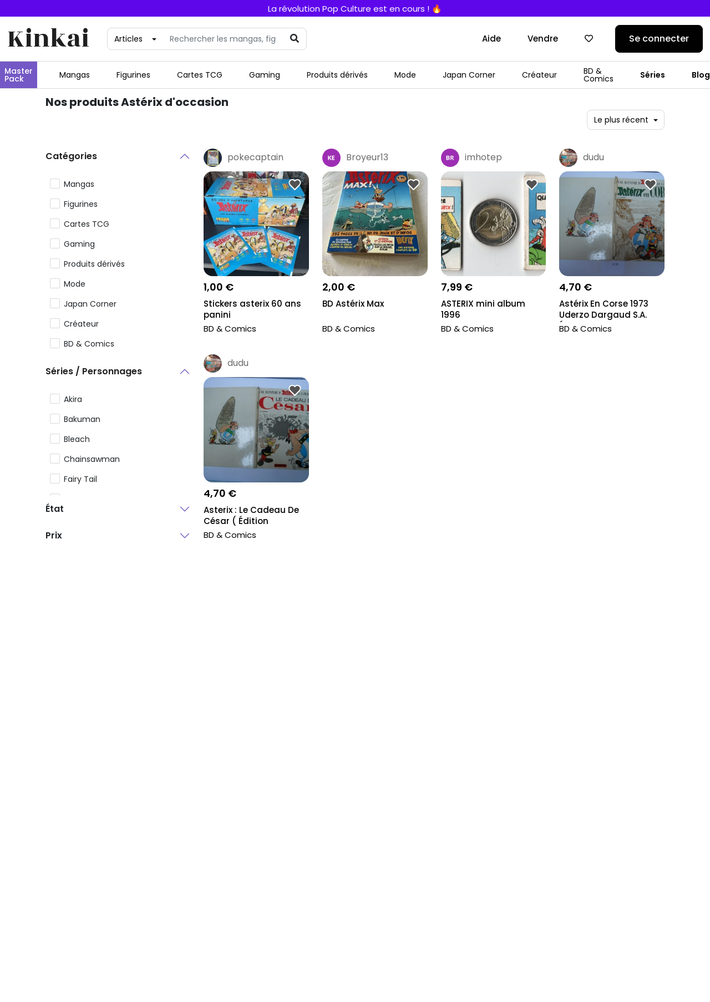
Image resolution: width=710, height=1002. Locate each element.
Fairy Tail (80, 479)
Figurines (133, 74)
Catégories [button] (71, 156)
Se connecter (659, 38)
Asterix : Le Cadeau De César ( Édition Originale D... (251, 516)
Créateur (539, 74)
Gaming (264, 74)
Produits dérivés (337, 74)
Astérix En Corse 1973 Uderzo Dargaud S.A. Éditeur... (603, 310)
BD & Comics (598, 74)
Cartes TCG (199, 74)
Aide (491, 38)
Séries (652, 74)
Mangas (74, 74)
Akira (73, 399)
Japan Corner (469, 74)
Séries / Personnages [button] (93, 371)
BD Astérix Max (353, 303)
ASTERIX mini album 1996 (483, 309)
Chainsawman (92, 459)
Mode (405, 74)
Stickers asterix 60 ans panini (252, 309)
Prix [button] (53, 535)
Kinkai (48, 39)
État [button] (54, 508)
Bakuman (82, 419)
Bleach (77, 439)
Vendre (543, 38)
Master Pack (18, 74)
